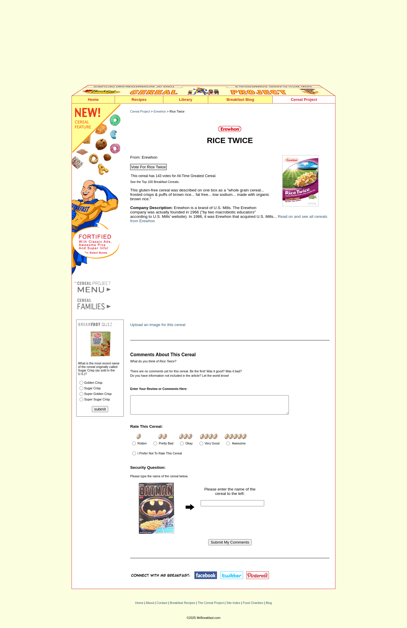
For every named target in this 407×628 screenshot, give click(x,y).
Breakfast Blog (240, 99)
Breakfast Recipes (182, 606)
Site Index (233, 606)
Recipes (138, 99)
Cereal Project (304, 99)
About (150, 606)
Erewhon (160, 111)
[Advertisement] (203, 44)
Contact (162, 606)
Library (185, 99)
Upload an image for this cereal (157, 325)
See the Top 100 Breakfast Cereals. (154, 182)
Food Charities (253, 606)
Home (93, 99)
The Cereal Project (211, 606)
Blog (269, 606)
